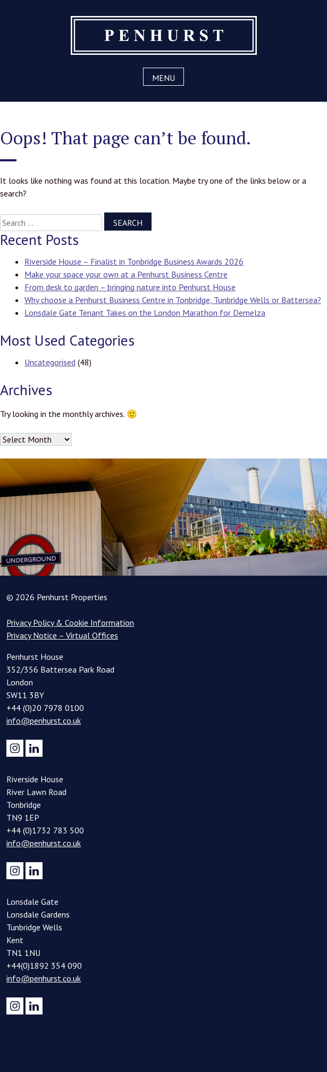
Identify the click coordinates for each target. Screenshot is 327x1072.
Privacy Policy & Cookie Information (70, 622)
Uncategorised (50, 362)
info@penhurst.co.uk (43, 720)
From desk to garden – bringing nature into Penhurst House (130, 287)
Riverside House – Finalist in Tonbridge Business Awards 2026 (134, 261)
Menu (163, 77)
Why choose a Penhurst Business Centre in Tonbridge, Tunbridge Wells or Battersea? (172, 299)
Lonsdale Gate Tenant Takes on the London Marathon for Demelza (144, 312)
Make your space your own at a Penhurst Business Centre (126, 274)
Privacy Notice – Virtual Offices (62, 635)
